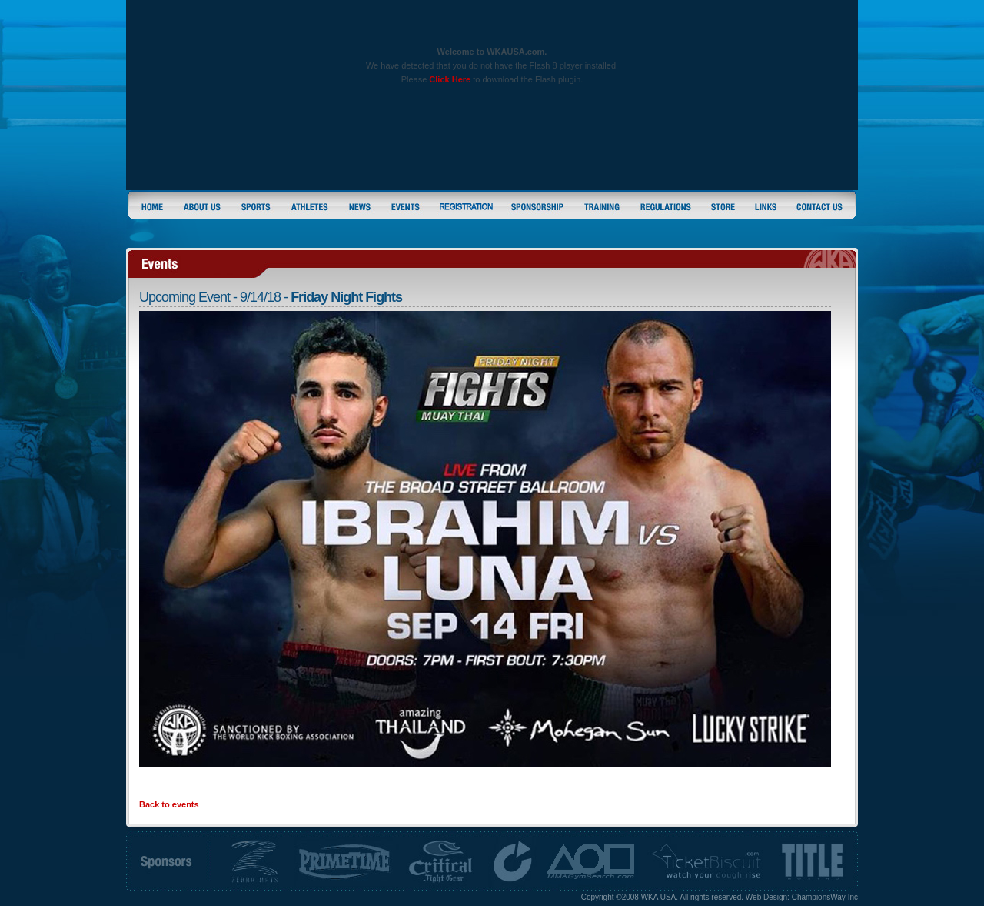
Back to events (169, 804)
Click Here (449, 79)
